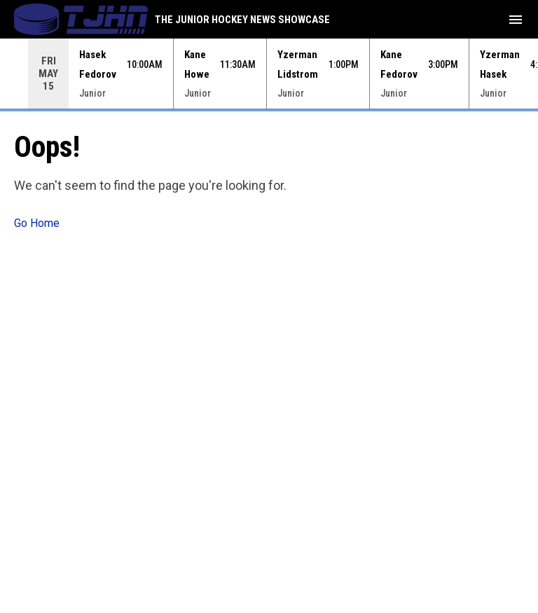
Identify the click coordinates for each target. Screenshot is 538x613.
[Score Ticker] (269, 74)
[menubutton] (515, 19)
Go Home (37, 223)
